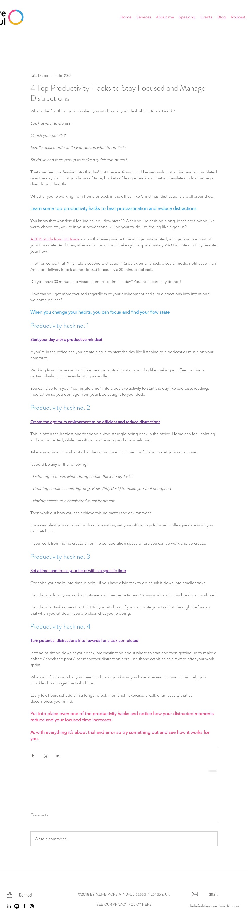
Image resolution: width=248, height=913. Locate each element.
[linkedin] (9, 906)
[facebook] (24, 906)
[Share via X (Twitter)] (45, 755)
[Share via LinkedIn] (57, 755)
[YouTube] (16, 906)
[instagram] (31, 906)
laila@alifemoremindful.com (215, 906)
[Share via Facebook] (32, 755)
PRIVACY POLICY (127, 904)
